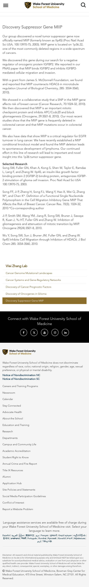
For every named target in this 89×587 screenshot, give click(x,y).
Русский (52, 538)
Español (6, 535)
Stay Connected (11, 405)
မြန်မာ (21, 535)
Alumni (6, 476)
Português (32, 538)
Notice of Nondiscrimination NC (21, 375)
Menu (6, 4)
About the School (12, 418)
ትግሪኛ (69, 538)
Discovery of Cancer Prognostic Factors (28, 286)
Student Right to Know (15, 457)
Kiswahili (62, 538)
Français (44, 535)
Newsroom (8, 392)
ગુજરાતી (53, 535)
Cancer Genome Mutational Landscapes (29, 273)
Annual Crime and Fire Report (19, 463)
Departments (10, 438)
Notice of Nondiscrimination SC (21, 378)
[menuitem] (44, 266)
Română (42, 538)
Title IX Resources (12, 470)
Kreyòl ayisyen (65, 535)
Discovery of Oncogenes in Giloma (26, 293)
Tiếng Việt (47, 541)
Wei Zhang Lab (16, 266)
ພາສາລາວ (15, 538)
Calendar (7, 399)
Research (7, 431)
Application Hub (12, 483)
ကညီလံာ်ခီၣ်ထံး (79, 535)
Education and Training (15, 425)
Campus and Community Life (19, 444)
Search (82, 3)
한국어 (6, 538)
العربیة (14, 535)
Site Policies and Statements (18, 489)
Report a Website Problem (17, 509)
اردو (39, 541)
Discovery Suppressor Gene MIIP (25, 300)
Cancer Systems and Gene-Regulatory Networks (33, 280)
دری (37, 535)
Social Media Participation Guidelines (24, 496)
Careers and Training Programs (20, 386)
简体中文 (30, 535)
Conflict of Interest (13, 502)
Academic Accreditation (16, 450)
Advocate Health (12, 412)
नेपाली (23, 538)
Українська (79, 538)
